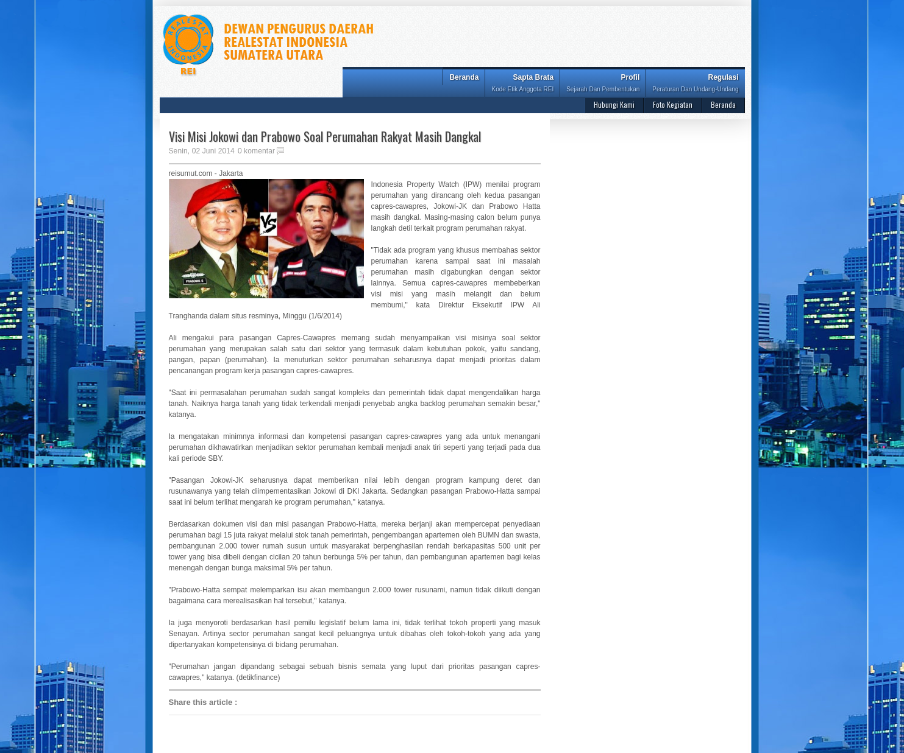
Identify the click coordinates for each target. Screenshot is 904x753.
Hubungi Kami (614, 104)
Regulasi (695, 84)
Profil (602, 84)
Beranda (464, 77)
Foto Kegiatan (672, 104)
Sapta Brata (522, 84)
